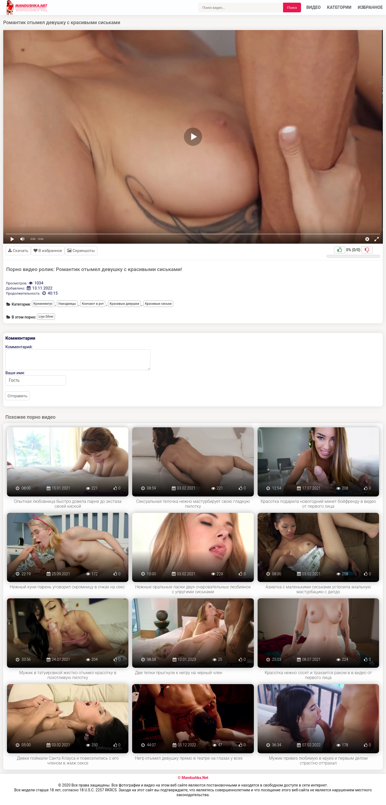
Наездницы (67, 304)
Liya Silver (46, 316)
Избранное (370, 7)
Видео (313, 7)
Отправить (17, 396)
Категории (339, 7)
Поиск (292, 8)
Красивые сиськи (158, 304)
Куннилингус (43, 304)
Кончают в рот (93, 304)
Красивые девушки (124, 304)
